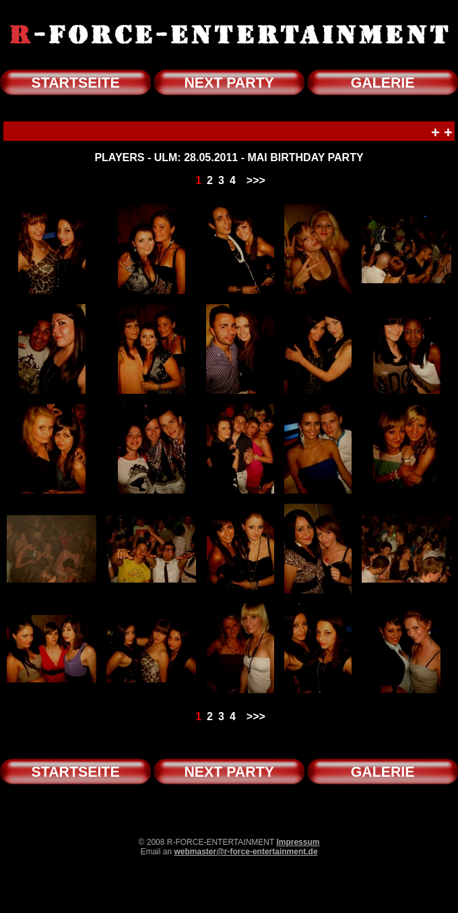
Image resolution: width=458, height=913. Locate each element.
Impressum (297, 842)
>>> (256, 180)
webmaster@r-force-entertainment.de (245, 851)
